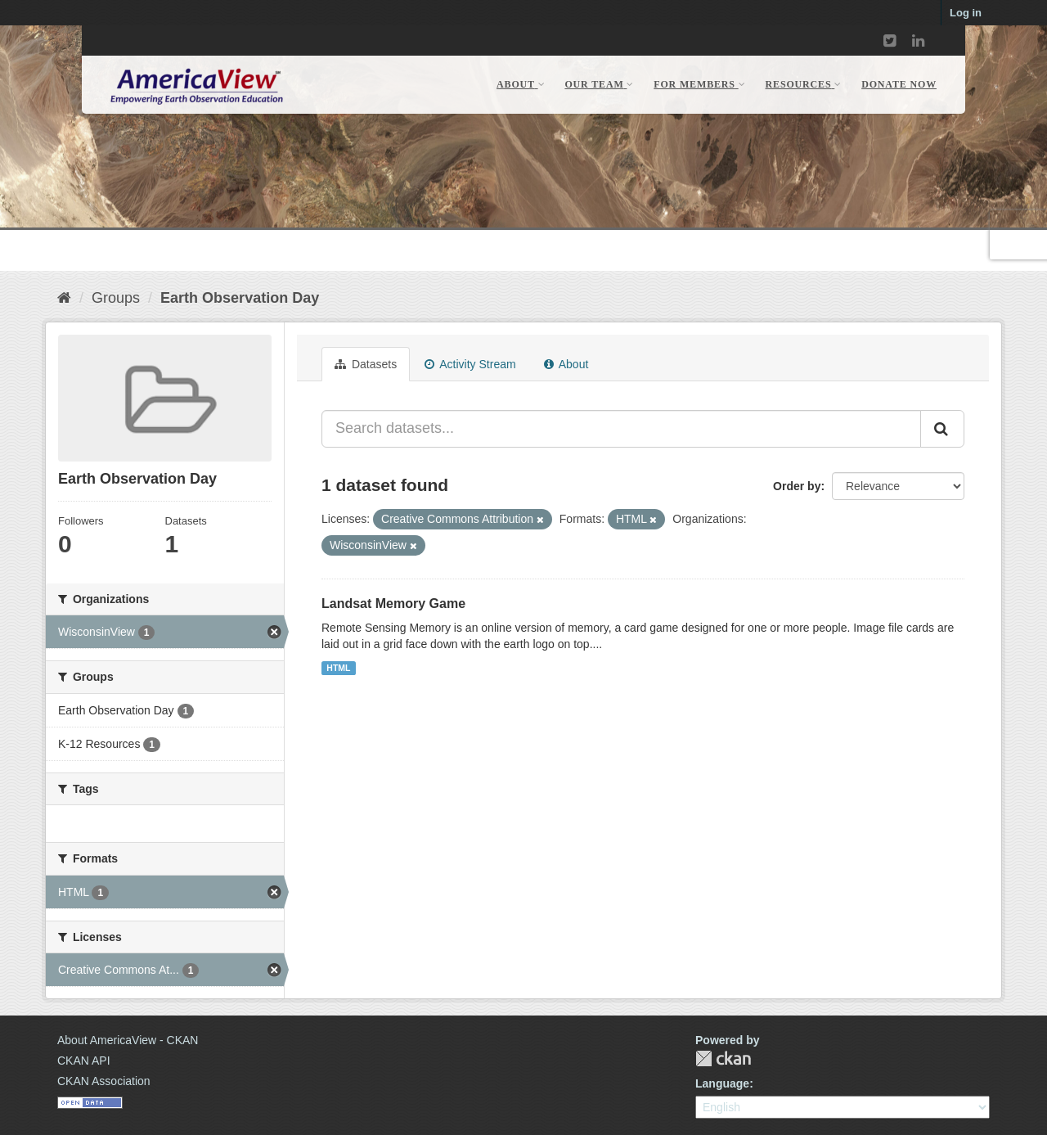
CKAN (723, 1058)
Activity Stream (470, 364)
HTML (338, 668)
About (566, 364)
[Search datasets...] (621, 429)
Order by (796, 486)
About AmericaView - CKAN (127, 1040)
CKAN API (83, 1060)
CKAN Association (104, 1081)
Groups (116, 298)
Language (722, 1083)
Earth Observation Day (239, 298)
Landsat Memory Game (393, 603)
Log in (966, 13)
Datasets (366, 364)
